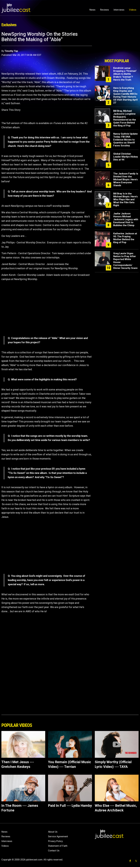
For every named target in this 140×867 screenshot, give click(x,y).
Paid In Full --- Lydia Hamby (70, 805)
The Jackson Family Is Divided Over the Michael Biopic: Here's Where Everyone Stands (125, 179)
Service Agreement (58, 836)
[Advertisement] (116, 44)
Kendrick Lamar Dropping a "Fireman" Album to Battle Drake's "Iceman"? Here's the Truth (125, 74)
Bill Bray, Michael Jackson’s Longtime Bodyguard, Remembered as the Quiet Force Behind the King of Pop (124, 118)
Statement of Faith (57, 845)
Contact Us (53, 850)
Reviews (104, 9)
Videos (132, 9)
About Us (52, 831)
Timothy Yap (11, 51)
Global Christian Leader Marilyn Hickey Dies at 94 (125, 156)
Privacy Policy (55, 841)
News (92, 9)
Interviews (119, 9)
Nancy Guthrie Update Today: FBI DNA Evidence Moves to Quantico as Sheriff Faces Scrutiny (125, 139)
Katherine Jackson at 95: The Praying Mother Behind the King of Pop (125, 238)
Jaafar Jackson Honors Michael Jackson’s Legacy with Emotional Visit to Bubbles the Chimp (125, 219)
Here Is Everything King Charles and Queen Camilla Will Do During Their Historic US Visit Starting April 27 (125, 95)
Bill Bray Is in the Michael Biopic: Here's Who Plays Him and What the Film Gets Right (125, 199)
